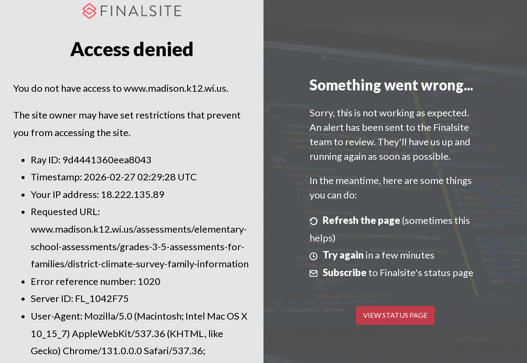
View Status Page (395, 315)
